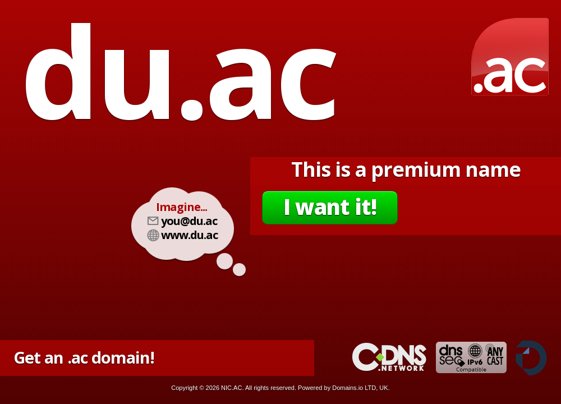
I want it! (329, 206)
